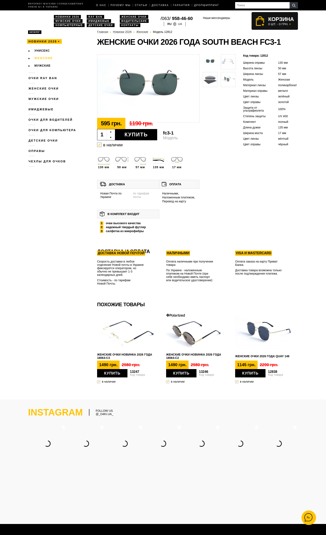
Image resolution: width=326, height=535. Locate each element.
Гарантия (181, 5)
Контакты (130, 25)
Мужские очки (68, 21)
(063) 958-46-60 (192, 491)
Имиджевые (98, 21)
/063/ (177, 18)
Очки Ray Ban (145, 507)
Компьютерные (69, 25)
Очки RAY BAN (42, 78)
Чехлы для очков (47, 161)
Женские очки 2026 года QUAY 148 (262, 356)
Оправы (36, 151)
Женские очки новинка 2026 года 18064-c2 (193, 356)
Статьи (141, 5)
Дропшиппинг (206, 5)
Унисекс (42, 50)
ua (180, 24)
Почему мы (121, 5)
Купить (136, 134)
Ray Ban (95, 16)
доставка (160, 5)
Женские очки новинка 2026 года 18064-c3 (124, 356)
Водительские (134, 21)
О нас (101, 5)
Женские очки (134, 16)
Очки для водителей (50, 119)
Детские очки (100, 25)
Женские (44, 58)
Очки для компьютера (52, 130)
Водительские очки (148, 511)
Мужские (43, 65)
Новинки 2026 (67, 16)
